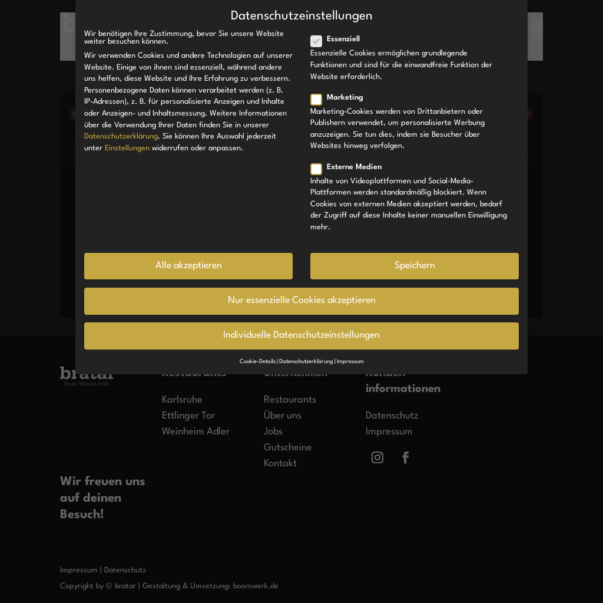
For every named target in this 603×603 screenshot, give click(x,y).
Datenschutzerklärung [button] (306, 361)
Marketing (341, 97)
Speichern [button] (415, 266)
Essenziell (340, 39)
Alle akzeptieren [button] (188, 266)
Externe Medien (351, 167)
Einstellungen (127, 148)
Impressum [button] (350, 361)
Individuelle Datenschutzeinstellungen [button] (301, 335)
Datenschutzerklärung (121, 136)
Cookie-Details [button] (258, 361)
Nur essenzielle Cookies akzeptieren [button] (302, 300)
